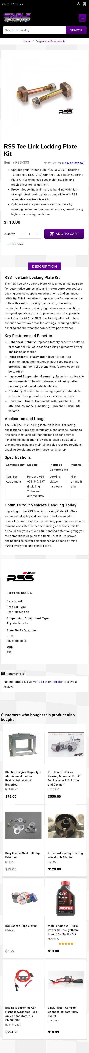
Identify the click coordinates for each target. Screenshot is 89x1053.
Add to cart (64, 233)
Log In (43, 682)
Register (57, 682)
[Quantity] (29, 233)
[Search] (44, 30)
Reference (13, 592)
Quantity (9, 234)
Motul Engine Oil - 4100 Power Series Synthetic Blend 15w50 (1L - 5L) (63, 930)
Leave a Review (73, 162)
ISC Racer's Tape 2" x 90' (21, 925)
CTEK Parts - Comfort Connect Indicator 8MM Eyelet (63, 1012)
